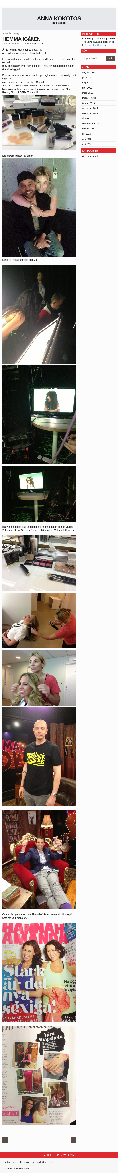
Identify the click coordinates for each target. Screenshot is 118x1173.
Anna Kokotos (59, 18)
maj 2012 (87, 144)
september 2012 (90, 123)
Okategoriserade (90, 156)
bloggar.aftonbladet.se (95, 45)
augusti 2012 (88, 128)
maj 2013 (87, 82)
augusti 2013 (88, 72)
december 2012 (90, 108)
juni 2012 (87, 139)
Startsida (6, 33)
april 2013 (87, 87)
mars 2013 (87, 92)
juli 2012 (86, 133)
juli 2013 (86, 77)
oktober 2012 (89, 118)
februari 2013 (89, 98)
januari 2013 (88, 103)
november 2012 (90, 113)
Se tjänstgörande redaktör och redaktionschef (28, 1162)
